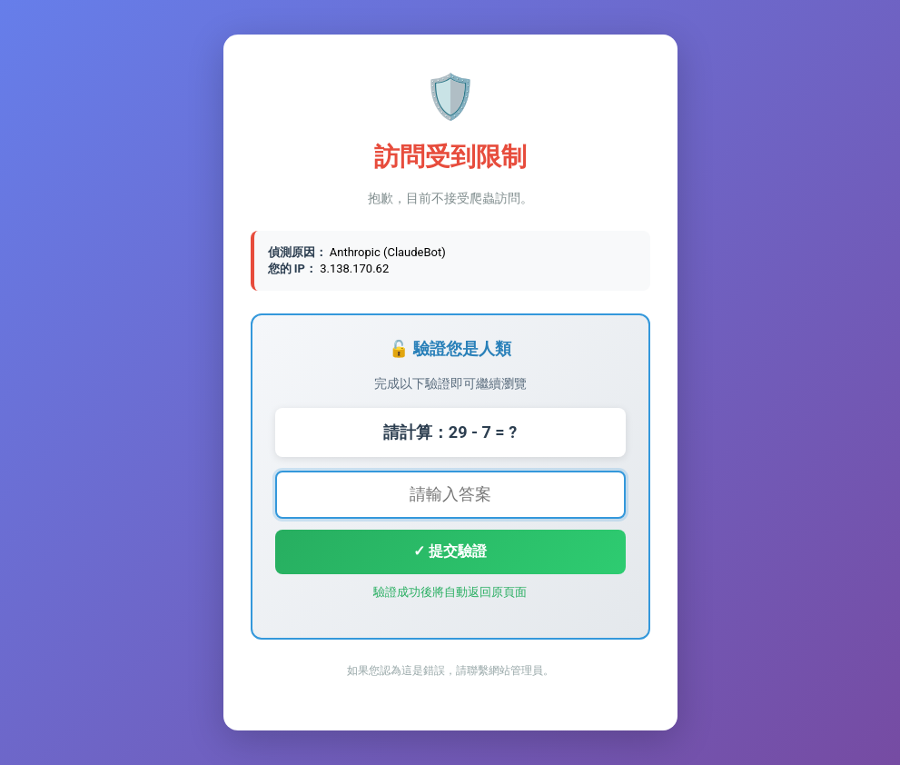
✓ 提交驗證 (450, 551)
